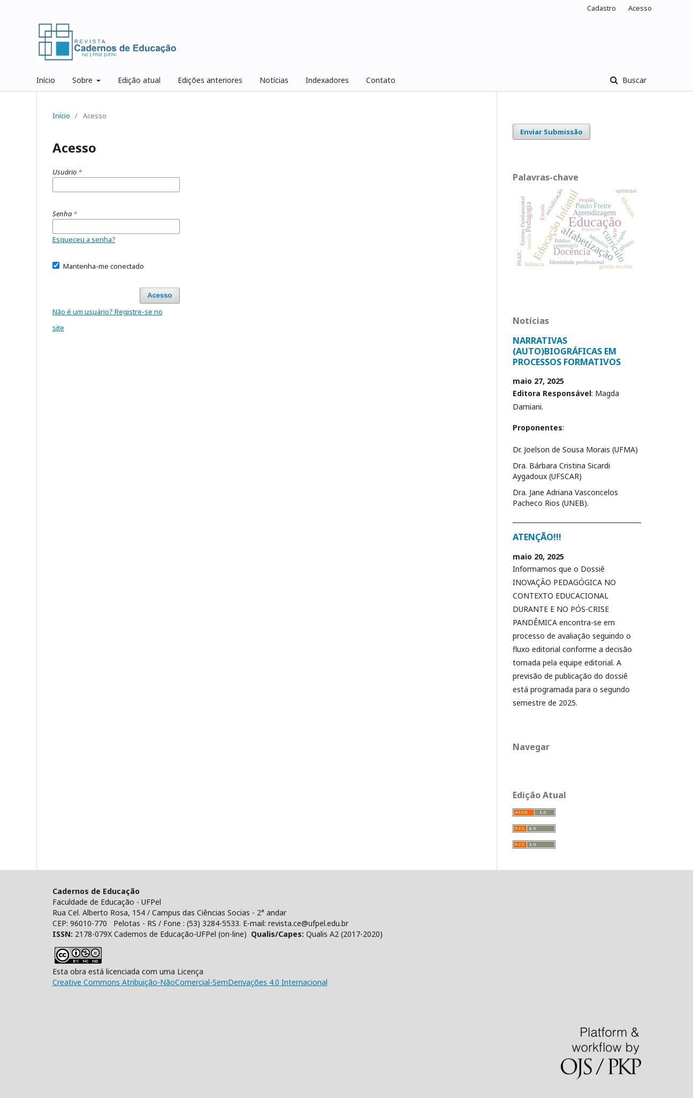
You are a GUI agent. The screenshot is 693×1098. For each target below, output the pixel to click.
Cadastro (601, 8)
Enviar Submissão (551, 132)
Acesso (640, 8)
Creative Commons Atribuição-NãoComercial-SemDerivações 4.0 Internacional (190, 982)
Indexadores (327, 80)
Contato (380, 80)
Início (45, 80)
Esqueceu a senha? (84, 239)
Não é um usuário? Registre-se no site (107, 319)
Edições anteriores (210, 80)
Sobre (83, 80)
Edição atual (139, 80)
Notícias (274, 80)
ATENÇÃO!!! (537, 537)
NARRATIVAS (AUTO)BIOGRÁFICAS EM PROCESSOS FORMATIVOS (567, 351)
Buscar (633, 80)
